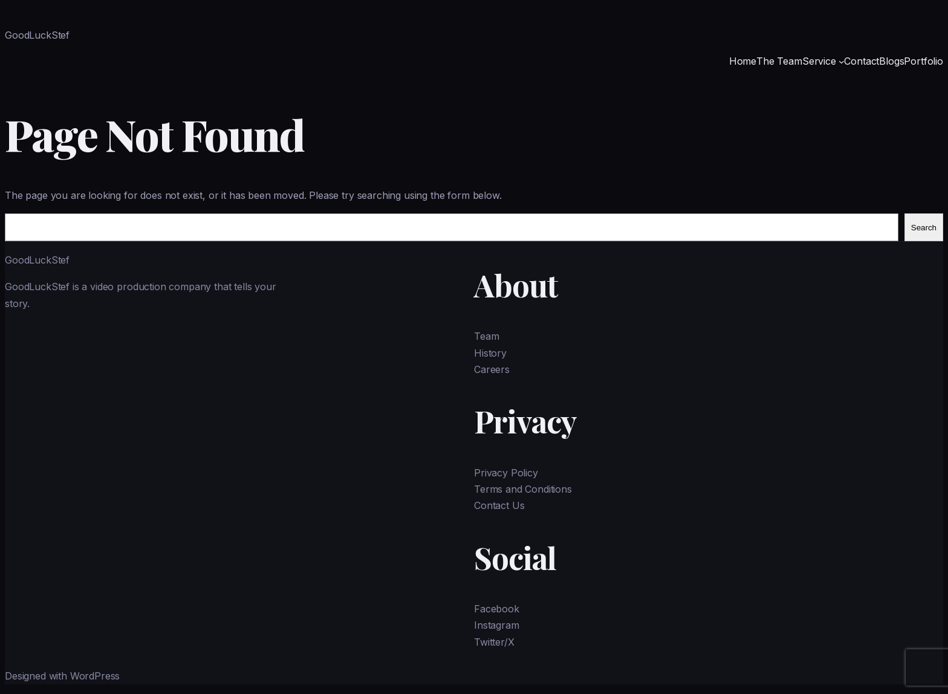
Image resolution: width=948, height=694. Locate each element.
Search (924, 227)
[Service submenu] (842, 62)
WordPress (95, 676)
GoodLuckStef (37, 35)
